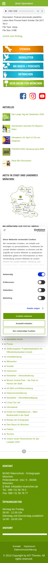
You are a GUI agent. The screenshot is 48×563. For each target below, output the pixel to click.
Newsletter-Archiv (15, 339)
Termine (10, 434)
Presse (10, 344)
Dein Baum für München (18, 424)
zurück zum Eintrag (12, 36)
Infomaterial (12, 407)
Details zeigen (33, 308)
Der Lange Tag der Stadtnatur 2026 (28, 114)
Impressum (12, 371)
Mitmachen (12, 361)
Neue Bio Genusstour (21, 160)
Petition (10, 429)
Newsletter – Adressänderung (20, 375)
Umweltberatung (14, 357)
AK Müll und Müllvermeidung (20, 388)
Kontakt (10, 366)
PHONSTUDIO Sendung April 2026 (28, 149)
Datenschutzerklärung (17, 393)
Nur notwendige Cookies (24, 331)
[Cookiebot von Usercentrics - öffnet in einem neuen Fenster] (34, 230)
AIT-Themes (34, 555)
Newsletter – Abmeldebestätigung (22, 398)
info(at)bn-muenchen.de (24, 486)
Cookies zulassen (24, 316)
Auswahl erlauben (24, 323)
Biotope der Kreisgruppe (18, 420)
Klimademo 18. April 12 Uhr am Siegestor (26, 139)
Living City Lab (13, 402)
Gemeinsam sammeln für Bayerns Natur (27, 127)
